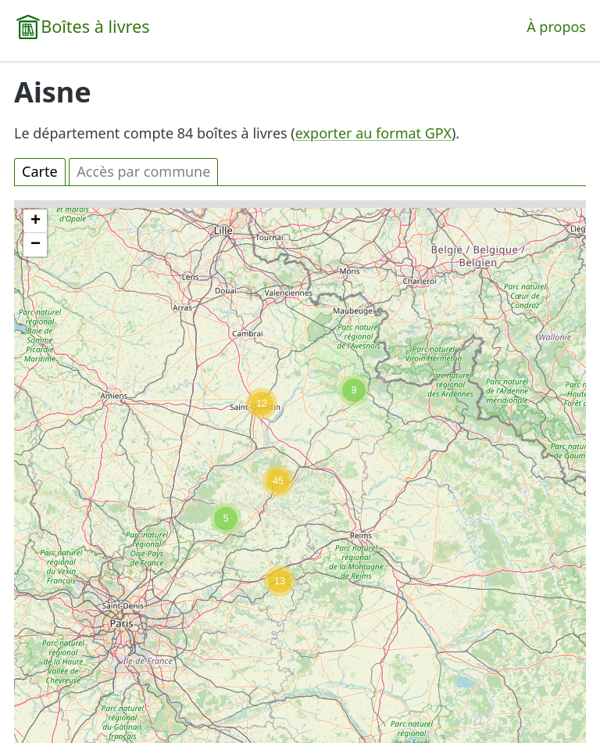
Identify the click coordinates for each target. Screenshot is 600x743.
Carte (40, 171)
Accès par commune (143, 171)
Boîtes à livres (95, 26)
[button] (279, 581)
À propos (556, 26)
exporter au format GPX (373, 133)
